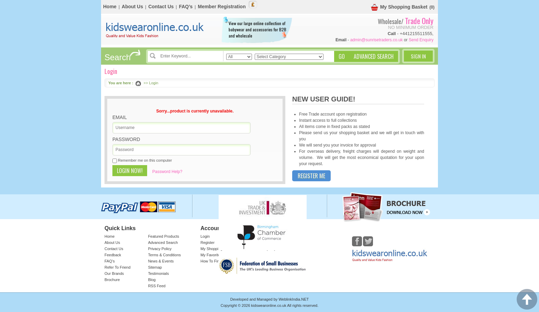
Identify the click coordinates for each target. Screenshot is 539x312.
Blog (152, 280)
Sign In (418, 56)
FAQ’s (185, 6)
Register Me (311, 176)
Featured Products (163, 236)
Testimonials (158, 273)
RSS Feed (157, 286)
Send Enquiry (421, 39)
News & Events (161, 261)
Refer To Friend (117, 267)
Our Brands (114, 273)
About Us (132, 6)
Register (207, 242)
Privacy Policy (160, 249)
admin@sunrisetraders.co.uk (376, 39)
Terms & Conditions (164, 255)
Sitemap (155, 267)
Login (205, 236)
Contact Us (161, 6)
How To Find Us (213, 261)
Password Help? (167, 171)
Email (119, 117)
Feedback (112, 255)
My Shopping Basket (399, 7)
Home (110, 6)
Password (126, 139)
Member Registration (221, 6)
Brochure (112, 280)
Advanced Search (163, 242)
